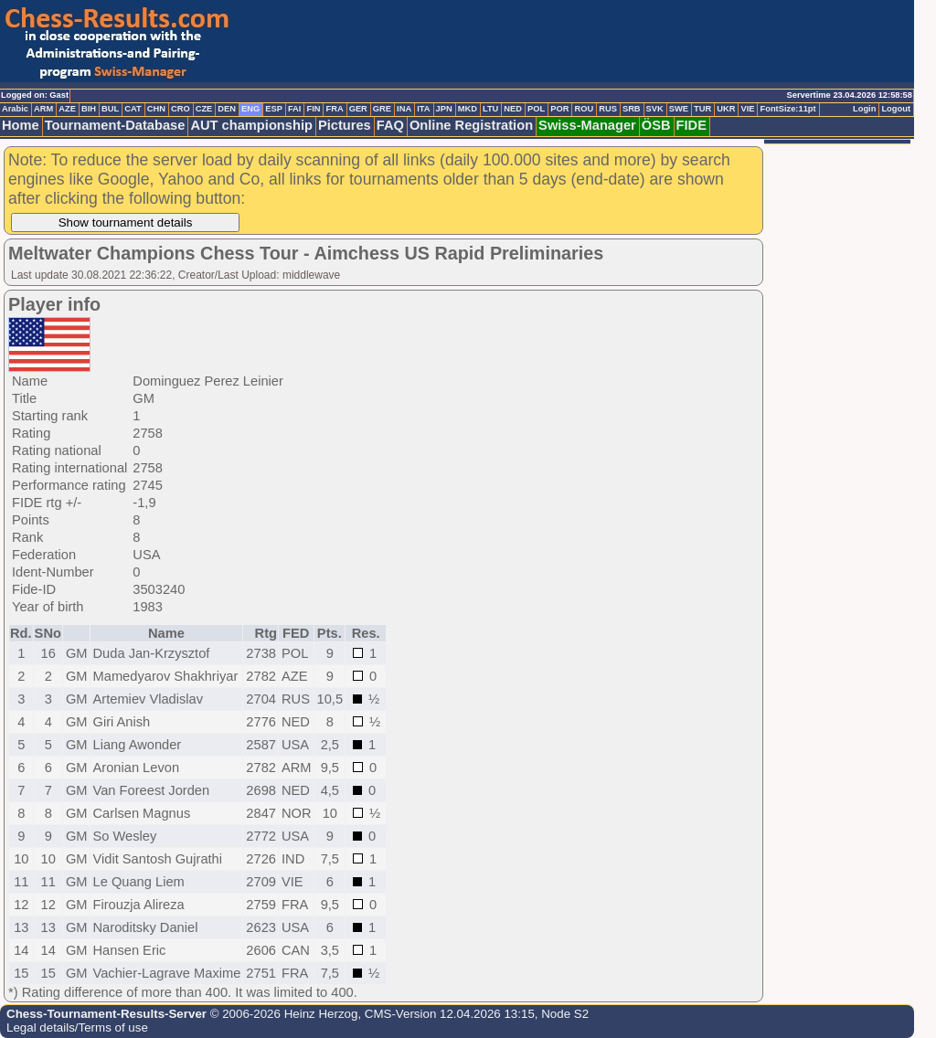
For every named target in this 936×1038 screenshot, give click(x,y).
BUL (110, 108)
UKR (726, 108)
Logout (895, 108)
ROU (583, 108)
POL (536, 108)
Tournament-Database (115, 125)
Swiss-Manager (587, 125)
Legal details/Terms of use (77, 1027)
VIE (747, 108)
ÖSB (656, 125)
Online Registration (471, 125)
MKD (467, 108)
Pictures (344, 125)
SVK (655, 108)
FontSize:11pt (787, 108)
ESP (273, 108)
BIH (88, 108)
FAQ (390, 125)
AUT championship (251, 125)
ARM (43, 108)
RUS (608, 108)
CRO (180, 108)
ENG (250, 108)
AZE (67, 108)
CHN (156, 108)
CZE (204, 108)
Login (864, 108)
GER (358, 108)
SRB (631, 108)
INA (404, 108)
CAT (132, 108)
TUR (702, 108)
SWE (678, 108)
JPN (444, 108)
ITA (423, 108)
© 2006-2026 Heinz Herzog (282, 1014)
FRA (334, 108)
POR (559, 108)
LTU (490, 108)
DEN (227, 108)
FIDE (691, 125)
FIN (313, 108)
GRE (382, 108)
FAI (295, 108)
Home (20, 125)
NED (513, 108)
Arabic (15, 108)
